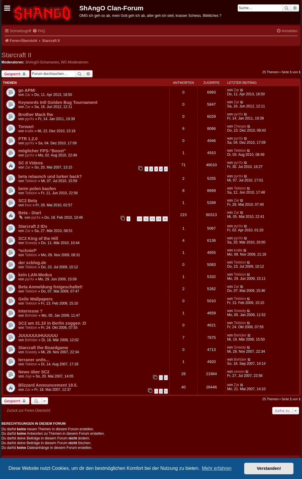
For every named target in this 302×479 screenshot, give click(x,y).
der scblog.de (32, 262)
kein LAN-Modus (35, 274)
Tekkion (240, 150)
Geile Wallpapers (35, 299)
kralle (29, 131)
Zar (27, 95)
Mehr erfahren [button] (217, 468)
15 (165, 219)
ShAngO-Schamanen (42, 62)
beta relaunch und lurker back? (50, 176)
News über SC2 (34, 372)
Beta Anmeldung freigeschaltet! (50, 287)
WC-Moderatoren (74, 62)
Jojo (28, 376)
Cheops (240, 126)
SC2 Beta (27, 200)
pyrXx (29, 119)
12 (146, 219)
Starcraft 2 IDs (32, 226)
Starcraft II (16, 55)
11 (139, 219)
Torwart (26, 126)
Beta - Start (29, 212)
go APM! (26, 90)
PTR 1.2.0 (27, 138)
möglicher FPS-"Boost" (42, 150)
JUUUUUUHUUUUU (38, 335)
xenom (239, 372)
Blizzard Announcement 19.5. (48, 385)
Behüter (31, 315)
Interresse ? (30, 311)
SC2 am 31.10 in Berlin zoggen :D (52, 323)
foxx (28, 205)
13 (152, 219)
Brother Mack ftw (35, 114)
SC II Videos (30, 163)
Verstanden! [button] (269, 468)
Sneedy (31, 243)
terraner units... (34, 359)
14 (158, 219)
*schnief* (27, 250)
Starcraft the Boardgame (43, 347)
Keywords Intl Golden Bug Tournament (57, 102)
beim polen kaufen (37, 188)
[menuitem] (38, 31)
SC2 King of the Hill (38, 238)
